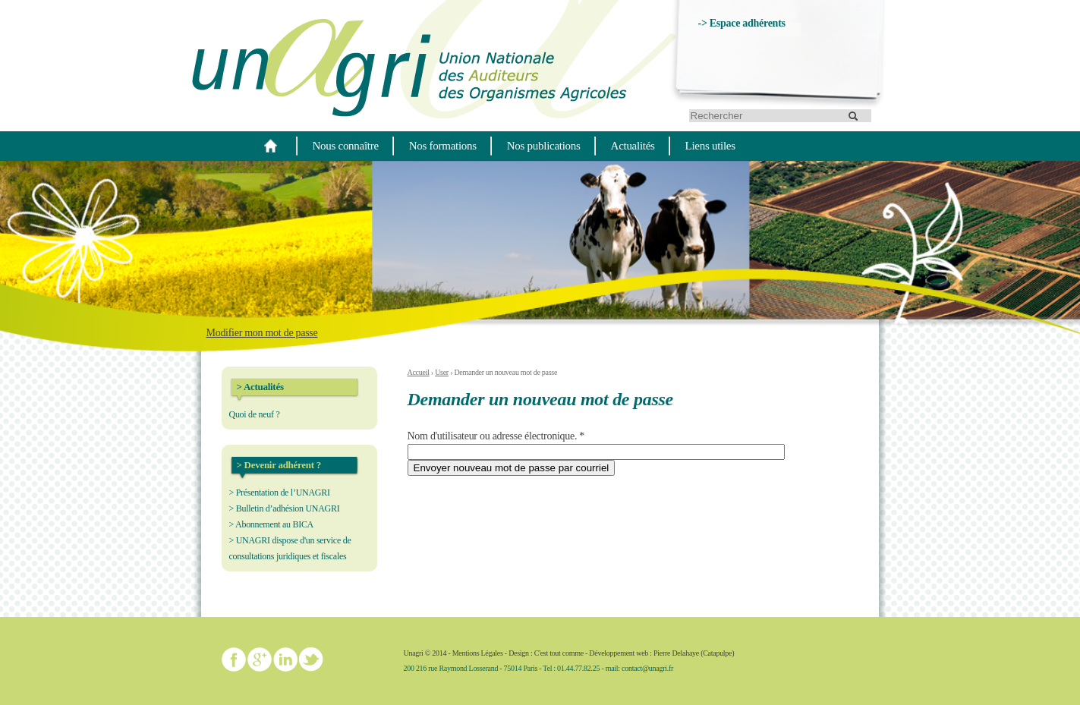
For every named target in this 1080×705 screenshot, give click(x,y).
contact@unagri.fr (647, 668)
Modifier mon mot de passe (262, 332)
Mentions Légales (477, 653)
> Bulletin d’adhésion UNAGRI (284, 508)
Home (271, 145)
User (442, 372)
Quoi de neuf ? (254, 414)
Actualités (633, 146)
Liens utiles (710, 146)
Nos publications (544, 146)
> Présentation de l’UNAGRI (279, 492)
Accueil (419, 372)
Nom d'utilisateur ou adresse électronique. (496, 436)
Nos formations (443, 146)
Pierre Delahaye (676, 653)
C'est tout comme (559, 653)
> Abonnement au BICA (271, 524)
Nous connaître (346, 146)
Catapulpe (717, 653)
